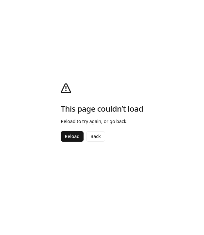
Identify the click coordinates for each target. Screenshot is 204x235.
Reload (72, 136)
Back (95, 136)
